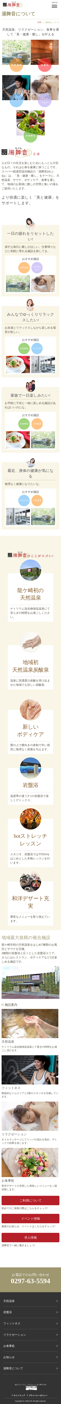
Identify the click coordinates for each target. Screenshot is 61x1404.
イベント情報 (30, 1218)
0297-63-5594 (30, 1281)
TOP (39, 22)
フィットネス (11, 1088)
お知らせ (9, 1357)
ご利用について (31, 1200)
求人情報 (30, 1237)
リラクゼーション (14, 1134)
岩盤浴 (7, 1312)
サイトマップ (19, 1395)
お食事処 (8, 1180)
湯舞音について (13, 1368)
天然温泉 (8, 1041)
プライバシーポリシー (38, 1395)
